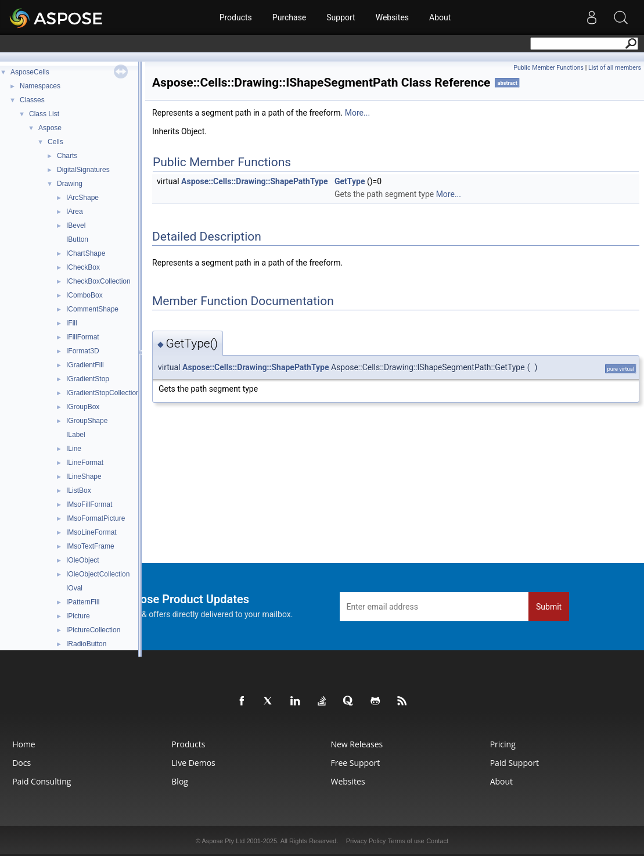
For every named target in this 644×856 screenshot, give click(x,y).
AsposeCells (29, 72)
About (440, 17)
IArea (74, 211)
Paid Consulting (41, 781)
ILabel (75, 435)
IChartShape (85, 253)
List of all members (614, 67)
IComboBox (84, 295)
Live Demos (193, 762)
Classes (32, 100)
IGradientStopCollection (103, 393)
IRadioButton (86, 644)
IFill (71, 323)
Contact (437, 840)
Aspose (50, 128)
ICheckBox (83, 267)
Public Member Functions (548, 67)
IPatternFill (82, 602)
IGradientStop (87, 379)
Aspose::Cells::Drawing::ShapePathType (254, 181)
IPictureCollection (93, 630)
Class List (44, 114)
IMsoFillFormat (89, 504)
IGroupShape (86, 421)
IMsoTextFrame (90, 546)
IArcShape (82, 198)
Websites (392, 17)
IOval (74, 588)
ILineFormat (84, 463)
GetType (349, 181)
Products (236, 17)
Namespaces (40, 86)
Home (23, 744)
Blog (179, 781)
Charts (67, 156)
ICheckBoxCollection (98, 281)
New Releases (356, 744)
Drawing (69, 184)
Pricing (503, 744)
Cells (55, 142)
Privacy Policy (366, 840)
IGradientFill (85, 365)
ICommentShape (92, 309)
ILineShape (84, 476)
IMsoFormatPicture (95, 518)
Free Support (355, 762)
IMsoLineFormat (91, 532)
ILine (73, 449)
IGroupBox (82, 407)
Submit (549, 606)
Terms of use (406, 840)
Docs (21, 762)
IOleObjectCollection (97, 574)
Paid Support (514, 762)
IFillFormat (82, 337)
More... (357, 112)
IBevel (75, 225)
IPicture (78, 616)
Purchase (289, 17)
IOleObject (82, 560)
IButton (77, 239)
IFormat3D (82, 351)
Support (340, 17)
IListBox (78, 490)
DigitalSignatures (83, 170)
